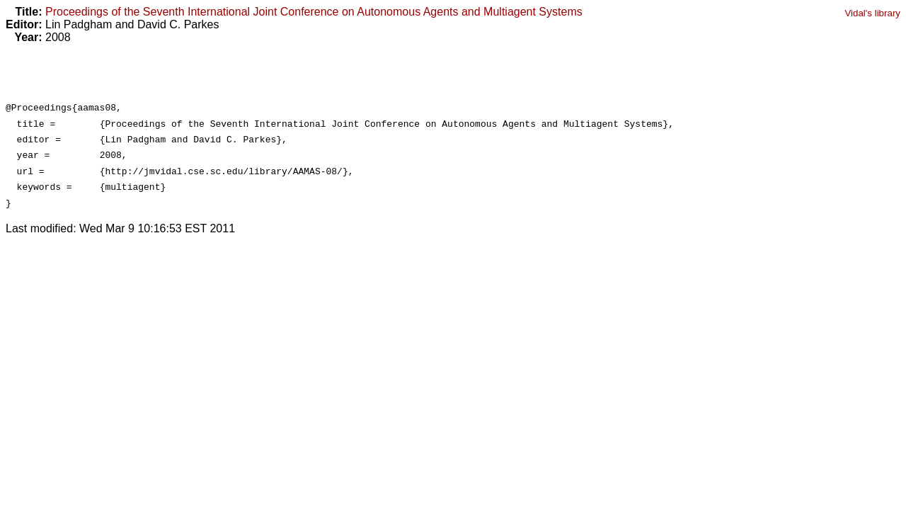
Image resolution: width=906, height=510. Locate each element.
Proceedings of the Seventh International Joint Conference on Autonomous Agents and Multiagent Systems (314, 12)
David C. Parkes (178, 24)
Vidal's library (872, 13)
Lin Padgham (78, 24)
